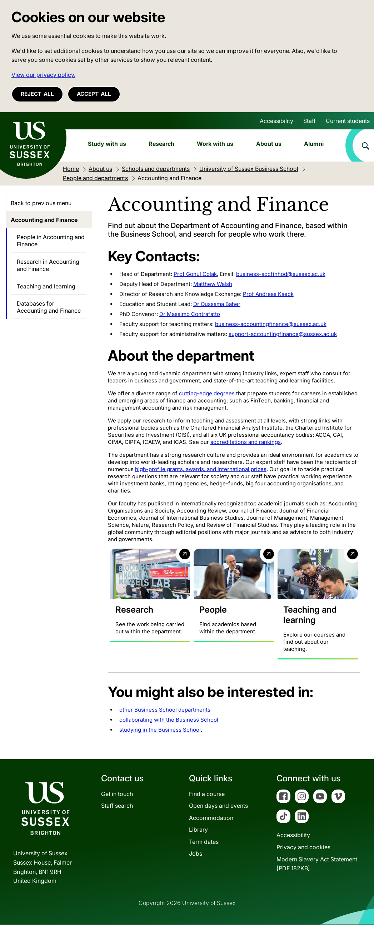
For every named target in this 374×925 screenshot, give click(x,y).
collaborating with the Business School (168, 719)
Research (161, 143)
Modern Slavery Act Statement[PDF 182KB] (316, 864)
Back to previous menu (41, 203)
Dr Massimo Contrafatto (189, 314)
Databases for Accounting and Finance (49, 307)
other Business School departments (164, 709)
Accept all (94, 93)
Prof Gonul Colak (195, 274)
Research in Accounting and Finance (48, 265)
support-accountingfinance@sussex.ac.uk (283, 334)
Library (198, 830)
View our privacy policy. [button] (43, 74)
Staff (309, 120)
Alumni (314, 143)
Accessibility (276, 120)
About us (268, 143)
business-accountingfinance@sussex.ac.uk (270, 324)
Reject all (37, 93)
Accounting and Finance (44, 219)
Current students (348, 120)
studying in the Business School (160, 729)
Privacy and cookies (303, 847)
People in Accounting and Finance (51, 240)
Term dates (204, 841)
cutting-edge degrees (207, 393)
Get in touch (117, 793)
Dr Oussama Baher (216, 304)
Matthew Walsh (212, 284)
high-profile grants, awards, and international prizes (200, 469)
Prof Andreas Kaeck (268, 294)
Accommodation (211, 817)
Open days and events (218, 806)
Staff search (117, 806)
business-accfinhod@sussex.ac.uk (280, 274)
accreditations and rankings (245, 442)
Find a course (207, 793)
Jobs (195, 853)
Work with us (215, 143)
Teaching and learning (46, 286)
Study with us (107, 143)
